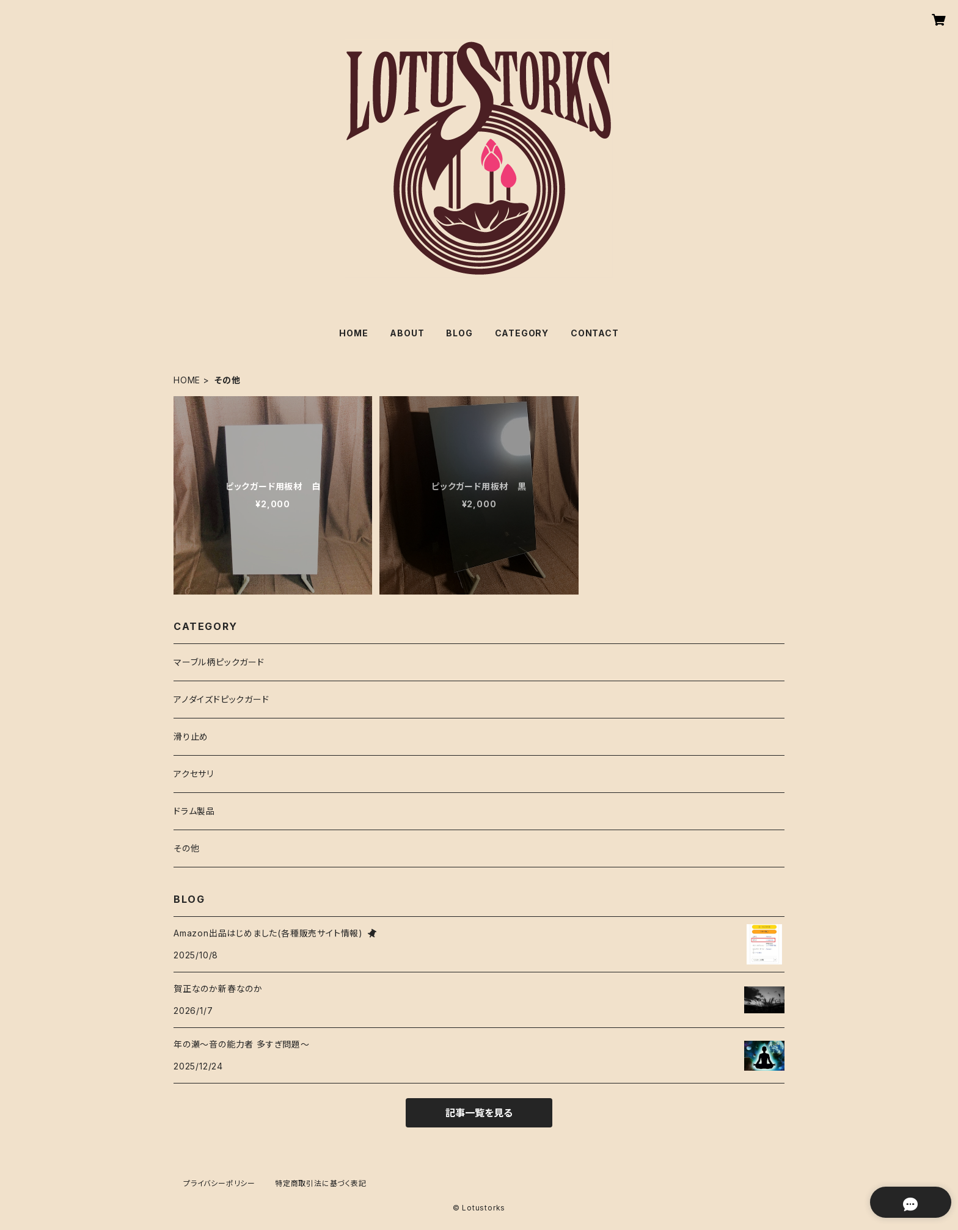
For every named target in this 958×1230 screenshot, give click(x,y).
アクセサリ (194, 774)
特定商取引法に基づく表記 (321, 1183)
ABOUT (407, 333)
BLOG (459, 333)
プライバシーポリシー (219, 1183)
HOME (353, 333)
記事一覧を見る (479, 1113)
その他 (186, 848)
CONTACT (595, 333)
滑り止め (191, 736)
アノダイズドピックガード (221, 699)
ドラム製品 (194, 811)
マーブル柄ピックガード (219, 662)
